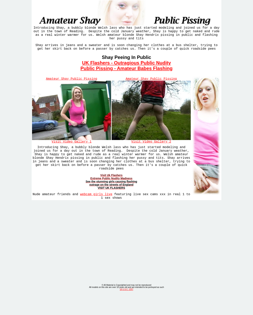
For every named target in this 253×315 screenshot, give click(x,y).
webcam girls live (96, 205)
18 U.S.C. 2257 (126, 311)
